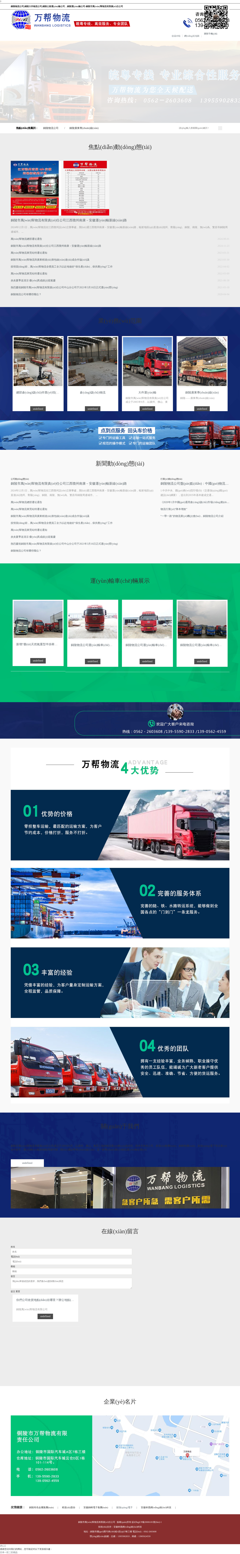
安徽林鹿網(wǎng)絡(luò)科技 (156, 1507)
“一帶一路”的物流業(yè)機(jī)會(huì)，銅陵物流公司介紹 (192, 516)
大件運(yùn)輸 (147, 392)
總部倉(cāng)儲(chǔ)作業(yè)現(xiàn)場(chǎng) (45, 392)
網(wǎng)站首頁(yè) (11, 35)
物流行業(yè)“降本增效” (174, 509)
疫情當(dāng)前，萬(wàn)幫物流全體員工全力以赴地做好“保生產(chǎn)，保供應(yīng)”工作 (62, 266)
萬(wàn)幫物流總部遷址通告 (26, 239)
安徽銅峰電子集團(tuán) (95, 1507)
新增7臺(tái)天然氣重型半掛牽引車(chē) (41, 644)
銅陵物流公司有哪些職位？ (26, 294)
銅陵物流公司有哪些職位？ (26, 550)
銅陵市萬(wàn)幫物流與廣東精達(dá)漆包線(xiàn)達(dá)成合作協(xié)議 (50, 259)
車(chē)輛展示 (89, 35)
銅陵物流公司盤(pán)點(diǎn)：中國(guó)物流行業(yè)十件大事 (195, 483)
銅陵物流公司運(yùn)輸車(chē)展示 (93, 645)
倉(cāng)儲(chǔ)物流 (93, 392)
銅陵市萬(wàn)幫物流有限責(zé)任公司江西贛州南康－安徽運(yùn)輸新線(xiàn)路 (69, 220)
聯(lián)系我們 (170, 35)
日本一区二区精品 (8, 1552)
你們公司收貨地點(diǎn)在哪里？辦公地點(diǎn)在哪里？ (52, 1299)
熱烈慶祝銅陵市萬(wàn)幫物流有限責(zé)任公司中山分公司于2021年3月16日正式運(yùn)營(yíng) (64, 287)
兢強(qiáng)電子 (124, 1507)
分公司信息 (196, 35)
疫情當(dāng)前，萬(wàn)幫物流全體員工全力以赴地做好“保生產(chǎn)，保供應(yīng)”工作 (62, 523)
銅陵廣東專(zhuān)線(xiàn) (84, 128)
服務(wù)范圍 (62, 35)
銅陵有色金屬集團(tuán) (41, 1507)
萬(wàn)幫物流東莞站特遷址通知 (29, 252)
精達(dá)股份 (68, 1507)
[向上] (3, 1546)
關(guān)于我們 (36, 35)
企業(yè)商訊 (116, 35)
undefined (38, 409)
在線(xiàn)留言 (144, 35)
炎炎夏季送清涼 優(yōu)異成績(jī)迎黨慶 (33, 280)
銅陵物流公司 (50, 128)
